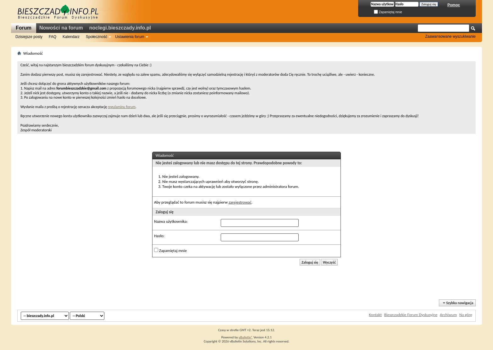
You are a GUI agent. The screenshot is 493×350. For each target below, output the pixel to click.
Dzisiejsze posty (28, 37)
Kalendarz (71, 37)
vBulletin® (246, 337)
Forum (23, 27)
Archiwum (448, 314)
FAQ (52, 37)
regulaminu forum (122, 107)
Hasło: (159, 235)
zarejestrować (240, 202)
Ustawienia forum (129, 37)
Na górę (465, 314)
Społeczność (96, 37)
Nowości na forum (61, 27)
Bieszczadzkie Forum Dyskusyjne (410, 314)
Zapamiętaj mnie (388, 12)
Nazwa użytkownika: (171, 221)
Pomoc (453, 5)
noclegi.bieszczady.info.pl (120, 27)
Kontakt (375, 314)
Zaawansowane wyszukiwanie (450, 36)
